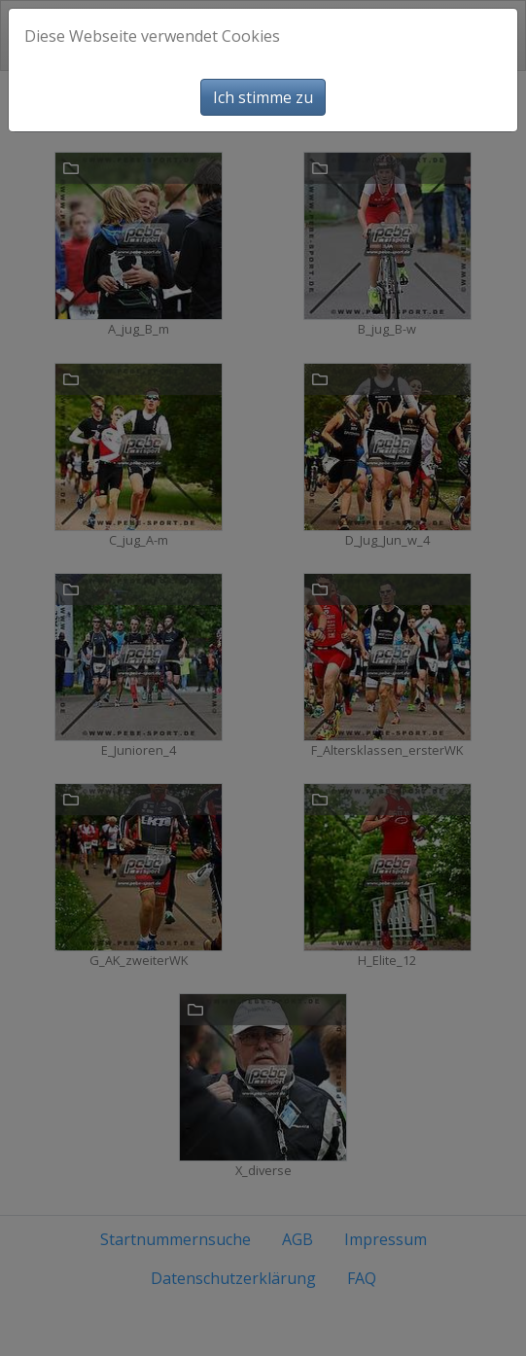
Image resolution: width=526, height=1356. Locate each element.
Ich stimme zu (263, 97)
